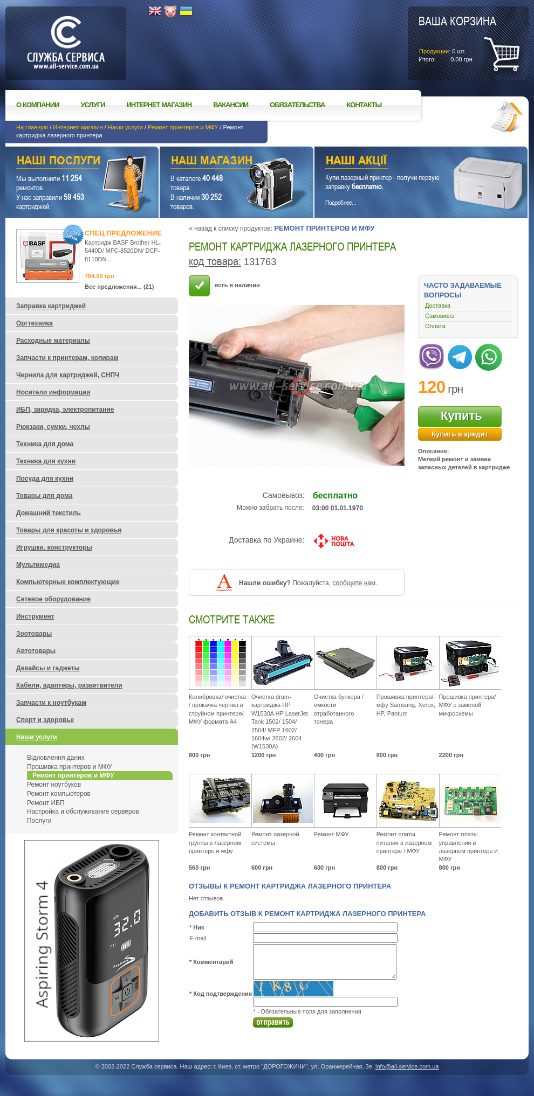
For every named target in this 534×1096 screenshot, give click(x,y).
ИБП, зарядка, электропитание (65, 409)
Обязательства (297, 105)
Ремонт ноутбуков (54, 784)
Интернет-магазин (77, 127)
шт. (457, 38)
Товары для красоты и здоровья (68, 530)
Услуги (92, 105)
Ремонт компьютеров (59, 793)
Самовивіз (439, 316)
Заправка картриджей (51, 306)
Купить (461, 415)
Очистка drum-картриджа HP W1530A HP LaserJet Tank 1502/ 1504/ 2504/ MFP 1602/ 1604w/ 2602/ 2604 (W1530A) (279, 721)
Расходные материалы (53, 340)
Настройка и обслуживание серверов (83, 811)
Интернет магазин (159, 105)
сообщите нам (353, 583)
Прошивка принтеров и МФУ (69, 767)
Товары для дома (44, 496)
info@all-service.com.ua (407, 1066)
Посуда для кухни (44, 478)
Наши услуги (125, 127)
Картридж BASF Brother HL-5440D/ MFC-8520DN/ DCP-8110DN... (123, 250)
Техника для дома (44, 444)
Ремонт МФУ (331, 834)
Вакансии (230, 105)
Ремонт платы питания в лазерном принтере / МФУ (404, 842)
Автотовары (36, 651)
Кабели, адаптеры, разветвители (69, 685)
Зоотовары (34, 633)
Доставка (437, 305)
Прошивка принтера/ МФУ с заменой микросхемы (467, 705)
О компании (37, 105)
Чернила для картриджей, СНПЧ (68, 375)
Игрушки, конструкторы (54, 547)
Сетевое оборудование (53, 599)
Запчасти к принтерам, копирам (67, 358)
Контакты (363, 105)
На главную (32, 127)
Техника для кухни (46, 461)
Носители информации (53, 392)
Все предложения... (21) (119, 286)
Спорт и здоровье (45, 720)
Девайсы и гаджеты (48, 668)
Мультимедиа (38, 564)
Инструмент (35, 616)
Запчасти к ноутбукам (51, 702)
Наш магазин (217, 162)
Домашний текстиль (48, 513)
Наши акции (406, 162)
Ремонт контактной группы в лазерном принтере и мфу (215, 842)
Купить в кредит (460, 434)
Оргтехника (34, 323)
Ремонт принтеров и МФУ (183, 127)
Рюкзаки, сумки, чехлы (53, 427)
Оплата (435, 326)
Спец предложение (123, 233)
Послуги (39, 820)
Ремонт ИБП (46, 803)
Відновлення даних (56, 757)
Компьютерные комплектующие (68, 582)
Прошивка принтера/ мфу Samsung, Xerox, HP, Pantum (405, 705)
